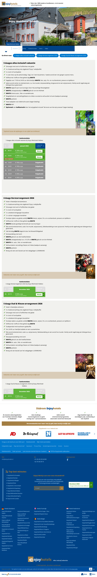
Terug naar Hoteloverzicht (28, 44)
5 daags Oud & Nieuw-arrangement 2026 (73, 55)
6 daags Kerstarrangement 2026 (47, 55)
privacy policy (74, 569)
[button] (2, 30)
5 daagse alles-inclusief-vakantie (24, 55)
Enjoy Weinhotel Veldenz (13, 44)
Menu (92, 574)
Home (84, 574)
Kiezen (39, 151)
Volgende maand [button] (40, 146)
